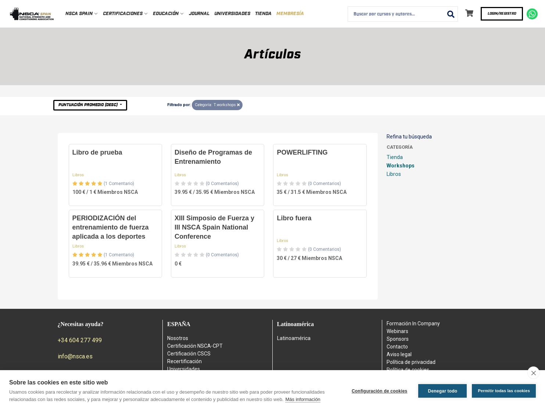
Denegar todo (443, 391)
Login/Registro (502, 13)
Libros (78, 175)
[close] (533, 372)
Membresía (290, 13)
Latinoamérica (294, 338)
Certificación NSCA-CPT (195, 346)
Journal (199, 13)
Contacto (397, 347)
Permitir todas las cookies (504, 390)
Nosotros (177, 338)
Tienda (263, 13)
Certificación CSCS (189, 354)
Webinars (397, 331)
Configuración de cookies (380, 391)
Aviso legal (399, 354)
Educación (168, 13)
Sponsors (398, 339)
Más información (302, 399)
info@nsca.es (75, 356)
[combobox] (403, 14)
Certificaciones (125, 13)
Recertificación (184, 361)
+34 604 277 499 (80, 340)
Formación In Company (413, 323)
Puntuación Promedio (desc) (88, 105)
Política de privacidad (411, 362)
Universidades (232, 13)
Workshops (401, 166)
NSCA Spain (81, 13)
